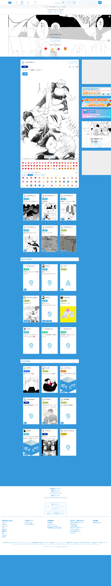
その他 (42, 175)
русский (4, 535)
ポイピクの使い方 (29, 524)
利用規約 (49, 522)
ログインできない (74, 529)
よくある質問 (73, 526)
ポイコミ (72, 533)
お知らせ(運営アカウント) (77, 522)
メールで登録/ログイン (55, 513)
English (4, 522)
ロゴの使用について (75, 531)
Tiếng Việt (4, 526)
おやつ (36, 175)
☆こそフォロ (55, 41)
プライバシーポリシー (53, 526)
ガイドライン (50, 524)
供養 (24, 67)
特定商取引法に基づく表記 (54, 527)
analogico (59, 546)
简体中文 (4, 529)
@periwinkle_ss (55, 37)
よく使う (24, 175)
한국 (3, 527)
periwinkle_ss (55, 34)
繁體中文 (4, 531)
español (4, 524)
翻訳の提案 (9, 520)
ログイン (55, 504)
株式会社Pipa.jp (97, 522)
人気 (30, 175)
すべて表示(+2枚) (50, 157)
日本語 (3, 536)
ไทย (3, 533)
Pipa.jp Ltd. (65, 546)
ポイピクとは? (28, 522)
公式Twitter (73, 524)
